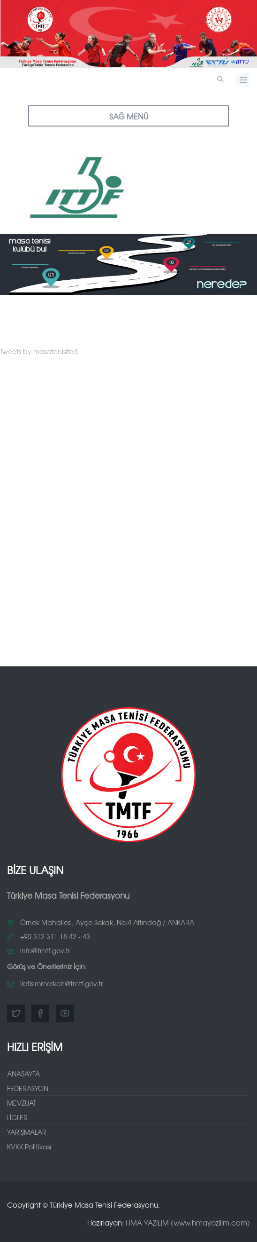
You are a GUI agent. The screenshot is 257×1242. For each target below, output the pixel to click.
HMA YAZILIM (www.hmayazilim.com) (188, 1222)
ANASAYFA (23, 1073)
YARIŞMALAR (26, 1132)
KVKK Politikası (29, 1146)
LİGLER (17, 1117)
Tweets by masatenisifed (39, 351)
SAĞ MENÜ (128, 116)
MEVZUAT (21, 1103)
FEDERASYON (27, 1088)
